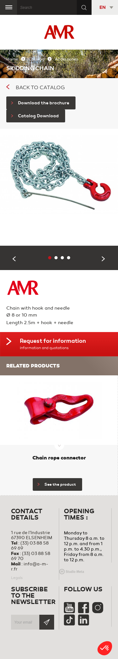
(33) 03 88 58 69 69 (30, 545)
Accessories (66, 59)
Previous (14, 258)
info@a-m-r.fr (29, 566)
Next (103, 258)
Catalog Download (35, 116)
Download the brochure (40, 103)
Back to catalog (35, 87)
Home (12, 59)
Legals (17, 578)
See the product (56, 484)
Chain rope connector (59, 457)
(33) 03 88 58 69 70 (30, 556)
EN (102, 7)
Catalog (36, 59)
